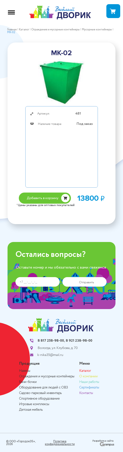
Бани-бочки (28, 382)
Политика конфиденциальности (60, 443)
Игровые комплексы (34, 404)
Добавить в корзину (42, 198)
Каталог (85, 371)
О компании (88, 376)
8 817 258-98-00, (51, 340)
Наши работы (89, 382)
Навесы (24, 371)
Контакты (86, 393)
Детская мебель (31, 410)
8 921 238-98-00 (79, 340)
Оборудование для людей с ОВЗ (43, 387)
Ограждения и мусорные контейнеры (46, 376)
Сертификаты (89, 387)
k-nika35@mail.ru (50, 355)
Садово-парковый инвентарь (40, 393)
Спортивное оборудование (39, 398)
